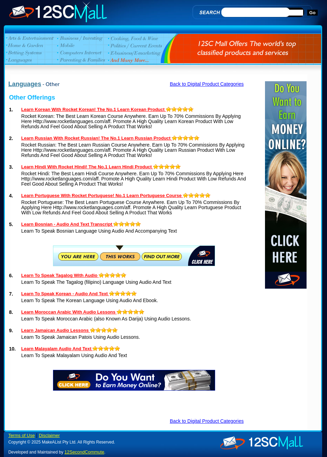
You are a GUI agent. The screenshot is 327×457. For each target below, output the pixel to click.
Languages (24, 84)
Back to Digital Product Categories (207, 84)
